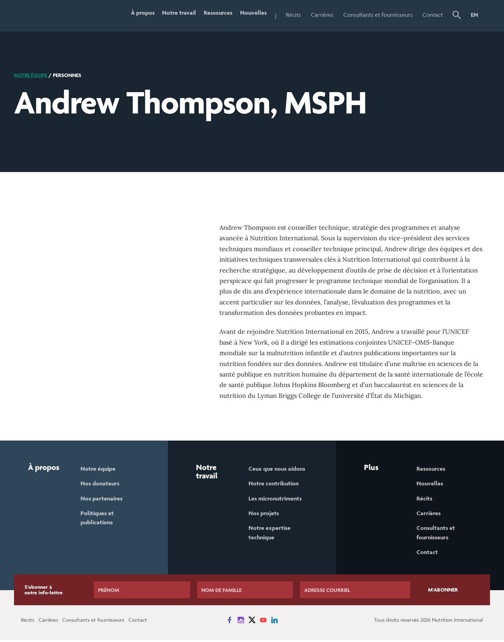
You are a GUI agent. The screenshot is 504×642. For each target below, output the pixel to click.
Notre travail (174, 14)
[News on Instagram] (241, 621)
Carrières (322, 14)
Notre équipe (31, 75)
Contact (432, 14)
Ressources (215, 14)
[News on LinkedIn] (274, 621)
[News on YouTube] (263, 621)
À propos (135, 14)
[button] (457, 16)
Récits (293, 14)
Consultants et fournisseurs (378, 14)
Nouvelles (252, 14)
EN (474, 14)
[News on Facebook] (229, 621)
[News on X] (252, 621)
